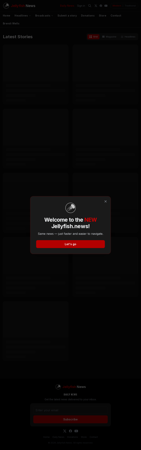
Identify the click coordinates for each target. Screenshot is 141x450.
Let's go (70, 244)
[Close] (105, 201)
